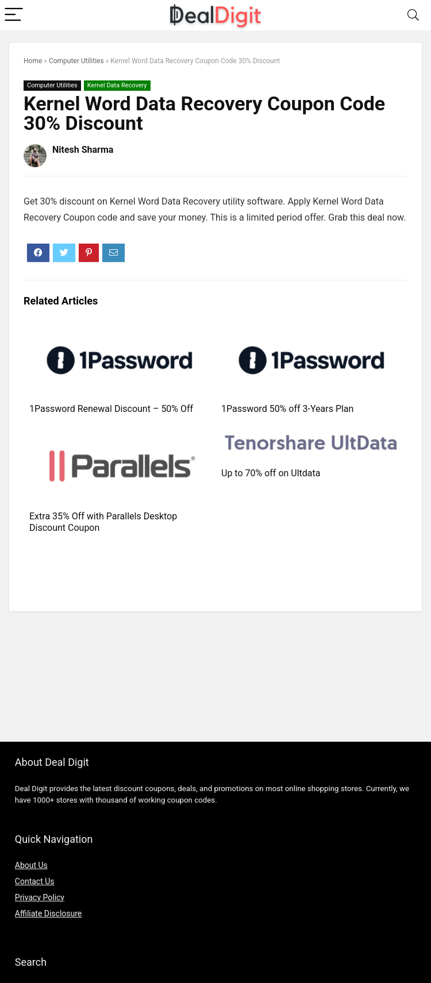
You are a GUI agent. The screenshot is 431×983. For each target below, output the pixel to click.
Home (33, 61)
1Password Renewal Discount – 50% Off (111, 408)
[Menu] (14, 15)
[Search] (413, 15)
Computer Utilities (76, 61)
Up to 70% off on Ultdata (270, 473)
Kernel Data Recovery (117, 85)
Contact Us (35, 881)
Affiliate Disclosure (48, 913)
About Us (31, 865)
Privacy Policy (39, 897)
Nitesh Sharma (82, 149)
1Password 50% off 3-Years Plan (287, 408)
